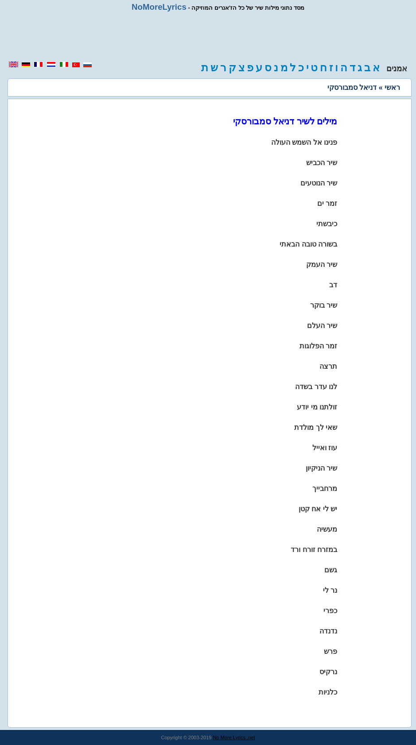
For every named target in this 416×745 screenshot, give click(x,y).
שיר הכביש (321, 162)
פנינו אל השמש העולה (304, 142)
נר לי (330, 590)
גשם (330, 570)
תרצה (328, 366)
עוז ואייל (324, 448)
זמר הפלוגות (318, 346)
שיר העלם (322, 325)
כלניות (328, 692)
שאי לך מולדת (315, 427)
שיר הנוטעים (318, 183)
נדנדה (328, 631)
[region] (208, 36)
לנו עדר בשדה (316, 386)
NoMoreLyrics (159, 7)
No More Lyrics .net (234, 737)
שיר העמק (321, 264)
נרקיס (328, 672)
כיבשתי (326, 224)
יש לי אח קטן (318, 509)
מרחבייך (324, 488)
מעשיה (327, 529)
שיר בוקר (323, 305)
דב (333, 285)
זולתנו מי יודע (317, 407)
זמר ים (327, 203)
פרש (330, 651)
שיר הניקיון (321, 468)
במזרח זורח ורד (314, 549)
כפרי (330, 610)
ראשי (392, 87)
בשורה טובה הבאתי (308, 244)
